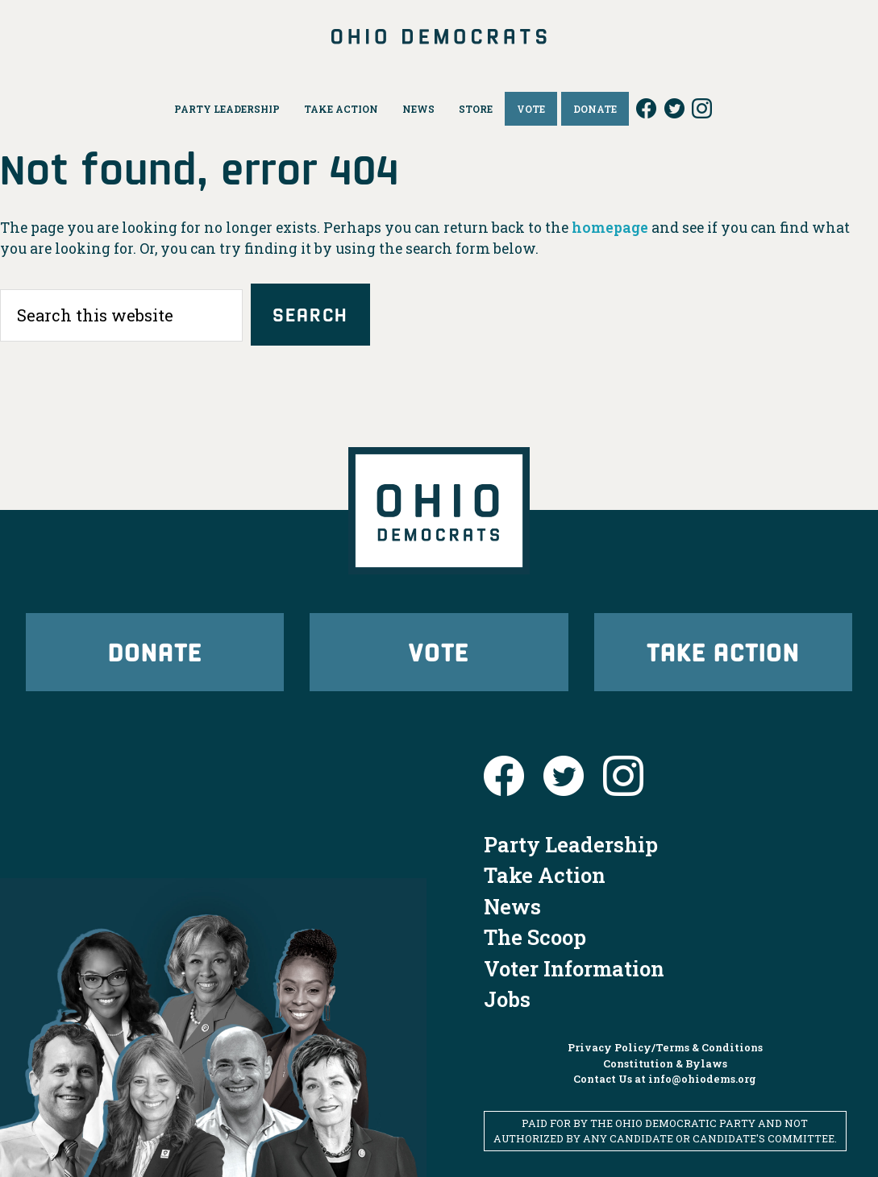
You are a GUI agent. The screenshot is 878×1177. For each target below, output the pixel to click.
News (512, 906)
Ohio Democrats (439, 36)
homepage (610, 227)
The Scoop (535, 937)
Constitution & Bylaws (665, 1063)
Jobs (507, 999)
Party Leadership (571, 844)
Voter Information (574, 968)
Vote (438, 651)
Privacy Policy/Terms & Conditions (665, 1047)
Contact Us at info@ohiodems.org (664, 1078)
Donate (155, 651)
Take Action (723, 651)
